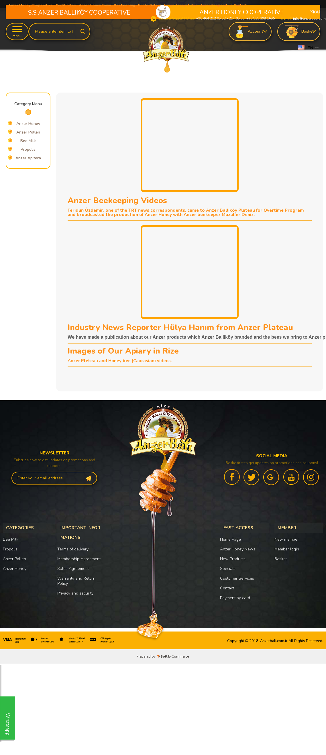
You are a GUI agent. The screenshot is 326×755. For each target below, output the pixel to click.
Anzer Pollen (14, 557)
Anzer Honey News (237, 547)
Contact (227, 586)
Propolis (28, 149)
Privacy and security (75, 587)
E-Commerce (178, 654)
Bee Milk (28, 141)
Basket (280, 557)
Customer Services (237, 576)
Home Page (230, 537)
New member (286, 537)
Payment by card (235, 596)
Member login (286, 547)
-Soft (162, 654)
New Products (233, 557)
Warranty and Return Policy (76, 575)
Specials (227, 566)
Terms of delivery (73, 543)
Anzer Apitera (28, 158)
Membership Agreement (79, 553)
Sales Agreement (73, 562)
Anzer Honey (14, 566)
